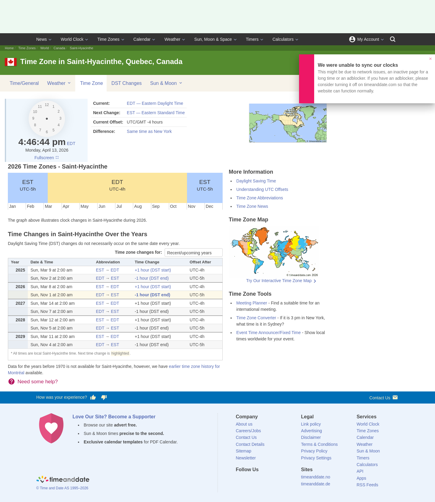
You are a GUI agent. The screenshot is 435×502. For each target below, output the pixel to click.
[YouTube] (281, 480)
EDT (71, 143)
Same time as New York (149, 131)
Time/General (24, 83)
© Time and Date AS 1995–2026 (62, 488)
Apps (361, 478)
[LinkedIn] (260, 480)
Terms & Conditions (319, 444)
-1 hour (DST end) (152, 278)
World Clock (72, 39)
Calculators (283, 39)
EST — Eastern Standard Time (156, 112)
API (359, 471)
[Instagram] (271, 480)
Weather (172, 39)
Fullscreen (46, 157)
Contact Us (384, 397)
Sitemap (243, 451)
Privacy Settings (316, 457)
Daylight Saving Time (256, 181)
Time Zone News (252, 206)
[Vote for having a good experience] (93, 397)
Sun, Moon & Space (213, 39)
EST (28, 185)
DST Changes (126, 83)
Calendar (142, 39)
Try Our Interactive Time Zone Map (279, 280)
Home (9, 48)
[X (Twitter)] (250, 480)
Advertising (311, 430)
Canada (59, 48)
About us (244, 424)
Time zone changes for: (139, 252)
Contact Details (250, 444)
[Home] (62, 480)
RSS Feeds (367, 484)
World (44, 48)
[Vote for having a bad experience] (104, 397)
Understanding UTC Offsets (262, 189)
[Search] (393, 39)
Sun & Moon (166, 83)
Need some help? (38, 382)
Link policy (311, 424)
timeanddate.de (315, 483)
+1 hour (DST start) (153, 270)
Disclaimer (311, 437)
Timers (252, 39)
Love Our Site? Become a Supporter (114, 416)
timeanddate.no (315, 477)
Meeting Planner (251, 303)
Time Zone (91, 83)
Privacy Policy (314, 451)
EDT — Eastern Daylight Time (155, 103)
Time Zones (108, 39)
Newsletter (246, 457)
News (41, 39)
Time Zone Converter (256, 317)
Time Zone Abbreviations (259, 197)
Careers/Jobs (248, 430)
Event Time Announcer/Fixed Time (268, 332)
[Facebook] (240, 480)
